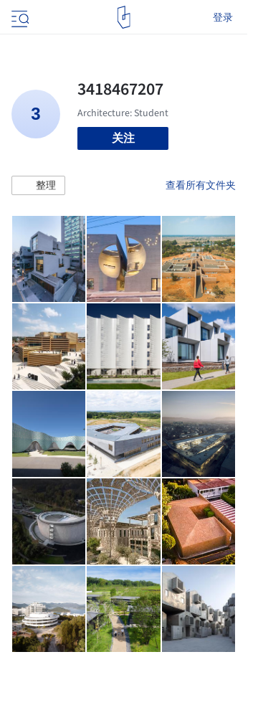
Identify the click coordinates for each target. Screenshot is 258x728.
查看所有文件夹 (201, 185)
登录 (223, 17)
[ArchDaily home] (123, 17)
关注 (123, 138)
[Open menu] (19, 17)
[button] (38, 186)
